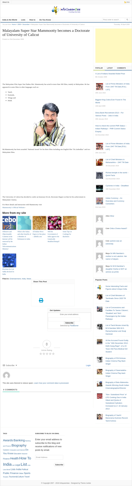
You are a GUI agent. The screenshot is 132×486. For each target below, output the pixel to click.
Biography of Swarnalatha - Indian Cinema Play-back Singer (116, 373)
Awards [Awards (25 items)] (8, 440)
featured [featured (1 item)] (24, 453)
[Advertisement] (46, 62)
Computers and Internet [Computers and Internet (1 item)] (17, 450)
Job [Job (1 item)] (13, 465)
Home (14, 24)
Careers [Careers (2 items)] (6, 450)
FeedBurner (74, 326)
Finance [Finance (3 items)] (6, 459)
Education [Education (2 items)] (17, 454)
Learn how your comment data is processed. (51, 383)
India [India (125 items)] (7, 464)
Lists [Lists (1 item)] (28, 465)
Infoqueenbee (64, 483)
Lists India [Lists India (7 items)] (16, 469)
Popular (99, 68)
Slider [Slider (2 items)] (21, 473)
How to (32, 20)
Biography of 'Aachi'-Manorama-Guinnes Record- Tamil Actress (117, 418)
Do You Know (45, 20)
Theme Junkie (86, 483)
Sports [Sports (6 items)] (27, 473)
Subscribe (59, 465)
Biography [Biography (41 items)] (19, 445)
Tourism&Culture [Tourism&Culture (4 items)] (16, 477)
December (25, 24)
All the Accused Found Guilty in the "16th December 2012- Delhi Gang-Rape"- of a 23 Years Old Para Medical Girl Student (117, 346)
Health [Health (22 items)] (14, 458)
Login (88, 365)
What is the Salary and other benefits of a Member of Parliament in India (24, 235)
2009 (19, 24)
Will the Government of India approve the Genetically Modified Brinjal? (53, 236)
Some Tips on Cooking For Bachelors (67, 234)
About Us (5, 2)
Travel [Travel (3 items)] (27, 477)
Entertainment (15, 279)
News (29, 279)
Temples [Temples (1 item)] (5, 477)
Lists (23, 20)
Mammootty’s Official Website (13, 207)
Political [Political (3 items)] (25, 469)
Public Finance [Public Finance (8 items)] (11, 473)
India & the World (9, 20)
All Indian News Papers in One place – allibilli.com (39, 234)
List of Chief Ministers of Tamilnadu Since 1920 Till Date (116, 298)
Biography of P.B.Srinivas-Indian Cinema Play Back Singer (116, 361)
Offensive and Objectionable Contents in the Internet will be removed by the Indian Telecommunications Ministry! (9, 240)
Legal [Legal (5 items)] (17, 465)
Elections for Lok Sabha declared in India (8, 271)
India (24, 279)
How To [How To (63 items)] (25, 458)
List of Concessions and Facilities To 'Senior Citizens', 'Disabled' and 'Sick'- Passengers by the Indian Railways (117, 313)
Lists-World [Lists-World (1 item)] (6, 469)
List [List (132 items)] (24, 464)
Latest (110, 68)
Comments (121, 68)
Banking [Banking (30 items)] (19, 440)
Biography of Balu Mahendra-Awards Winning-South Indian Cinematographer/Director (117, 385)
